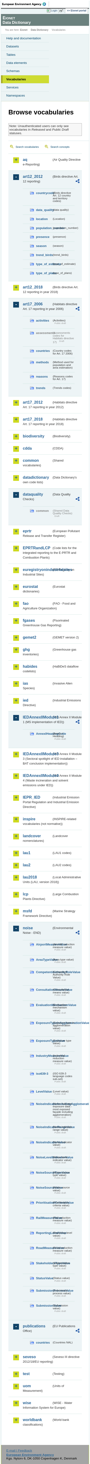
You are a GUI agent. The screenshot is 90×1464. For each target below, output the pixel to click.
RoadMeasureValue (44, 1248)
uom (27, 1386)
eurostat (30, 587)
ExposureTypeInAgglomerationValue (44, 1023)
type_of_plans (44, 273)
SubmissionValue (44, 1305)
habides (30, 666)
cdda (27, 448)
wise (27, 1403)
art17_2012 (33, 402)
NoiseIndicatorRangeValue (44, 1127)
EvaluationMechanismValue (44, 1005)
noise (28, 928)
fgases (29, 620)
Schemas (13, 71)
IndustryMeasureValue (44, 1056)
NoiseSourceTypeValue (44, 1172)
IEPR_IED (31, 797)
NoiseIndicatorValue (44, 1142)
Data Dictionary (39, 30)
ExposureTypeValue (44, 1041)
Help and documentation (23, 38)
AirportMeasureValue (44, 944)
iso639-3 (42, 1073)
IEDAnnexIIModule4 (37, 776)
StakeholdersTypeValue (44, 1263)
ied (25, 700)
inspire (29, 819)
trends (40, 388)
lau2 (26, 865)
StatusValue (44, 1278)
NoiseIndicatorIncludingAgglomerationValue (44, 1104)
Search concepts (59, 146)
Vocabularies (16, 79)
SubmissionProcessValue (44, 1290)
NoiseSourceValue (44, 1187)
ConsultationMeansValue (44, 989)
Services (12, 87)
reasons (42, 376)
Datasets (12, 46)
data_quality (44, 210)
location (42, 219)
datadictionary (36, 477)
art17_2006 (33, 304)
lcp (25, 894)
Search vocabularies (27, 146)
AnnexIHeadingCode (44, 733)
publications (34, 1326)
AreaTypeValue (44, 959)
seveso (29, 1357)
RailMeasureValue (44, 1218)
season (41, 246)
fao (26, 603)
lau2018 (30, 877)
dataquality (33, 494)
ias (25, 683)
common (31, 460)
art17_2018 (33, 419)
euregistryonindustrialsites (37, 570)
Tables (11, 55)
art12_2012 (33, 177)
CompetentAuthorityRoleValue (44, 972)
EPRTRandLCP (36, 548)
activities (42, 320)
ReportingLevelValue (44, 1233)
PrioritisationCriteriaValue (44, 1202)
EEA (25, 4)
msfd (27, 911)
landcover (32, 836)
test (26, 1374)
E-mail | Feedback (19, 1450)
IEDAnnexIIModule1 (37, 717)
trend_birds (44, 255)
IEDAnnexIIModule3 (37, 754)
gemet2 (29, 637)
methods (42, 362)
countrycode (44, 193)
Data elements (16, 63)
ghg (26, 649)
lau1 (26, 853)
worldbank (32, 1420)
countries (43, 351)
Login (54, 10)
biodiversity (33, 436)
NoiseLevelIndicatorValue (44, 1157)
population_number (44, 228)
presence (42, 237)
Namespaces (15, 95)
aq (25, 160)
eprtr (27, 531)
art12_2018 (33, 287)
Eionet (24, 30)
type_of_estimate (44, 264)
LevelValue (44, 1091)
